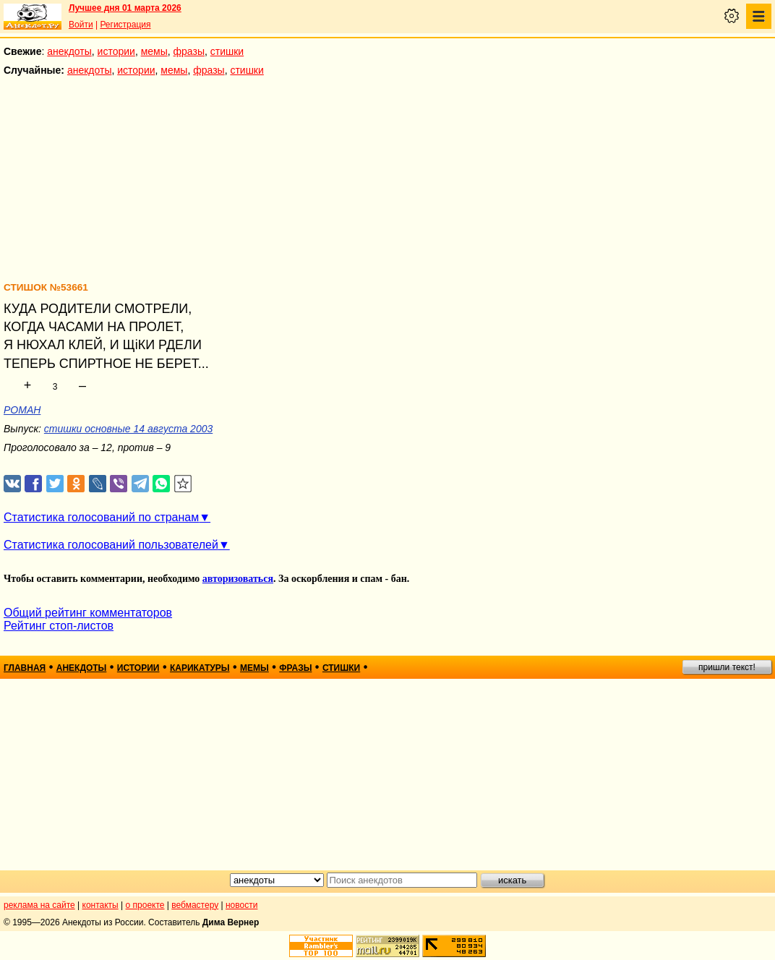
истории (116, 51)
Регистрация (125, 25)
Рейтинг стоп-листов (59, 626)
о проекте (145, 905)
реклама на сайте (39, 905)
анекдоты (69, 51)
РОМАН (22, 410)
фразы (189, 51)
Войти (81, 25)
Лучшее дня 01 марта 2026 (125, 8)
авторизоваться (237, 578)
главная (25, 668)
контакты (100, 905)
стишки (227, 51)
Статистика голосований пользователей (111, 545)
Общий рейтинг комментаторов (88, 613)
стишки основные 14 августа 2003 (128, 428)
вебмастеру (194, 905)
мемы (154, 51)
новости (241, 905)
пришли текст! (726, 667)
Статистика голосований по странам (101, 517)
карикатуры (200, 668)
